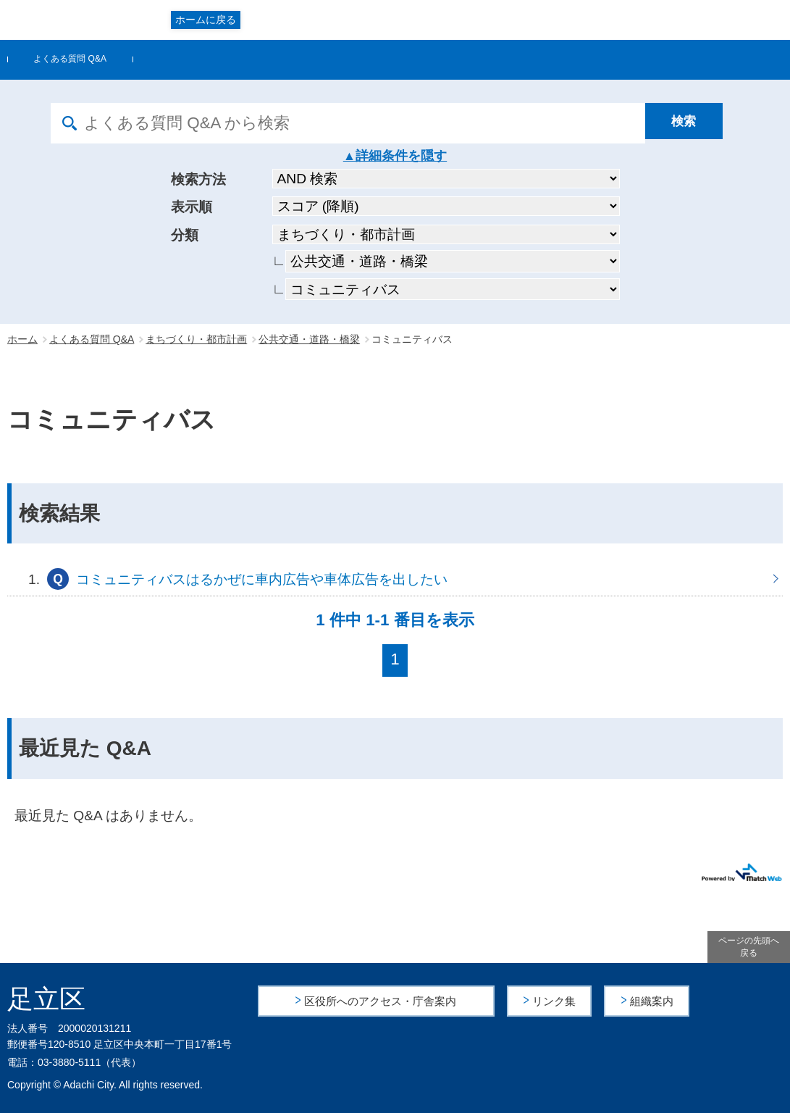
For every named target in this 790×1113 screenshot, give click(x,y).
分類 (184, 235)
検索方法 (198, 179)
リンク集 (555, 1000)
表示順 (191, 206)
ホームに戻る (205, 19)
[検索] (692, 123)
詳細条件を (388, 156)
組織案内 (652, 1000)
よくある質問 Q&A (69, 59)
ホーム (22, 339)
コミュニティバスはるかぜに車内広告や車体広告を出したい (395, 579)
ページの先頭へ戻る (748, 946)
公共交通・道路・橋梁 (309, 339)
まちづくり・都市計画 (196, 339)
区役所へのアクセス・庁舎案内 (381, 1000)
